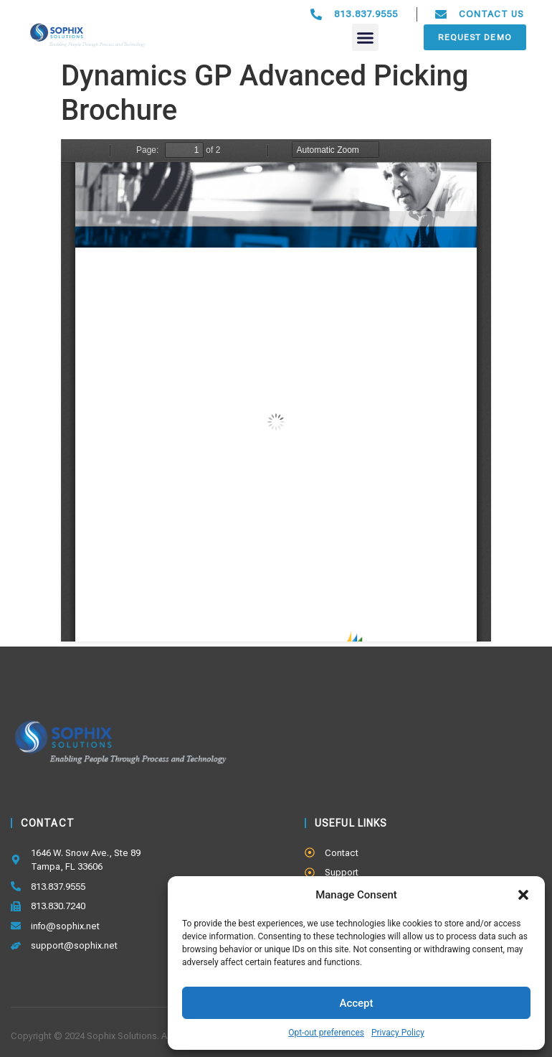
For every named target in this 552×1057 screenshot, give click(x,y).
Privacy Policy (397, 1033)
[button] (523, 895)
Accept (356, 1003)
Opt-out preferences (326, 1033)
